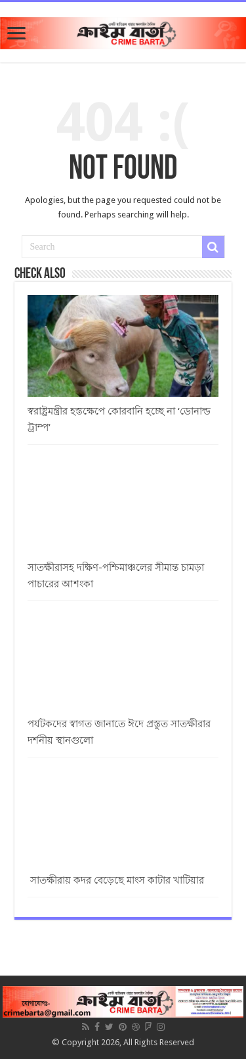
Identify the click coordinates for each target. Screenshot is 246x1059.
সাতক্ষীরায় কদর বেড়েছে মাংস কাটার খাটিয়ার (116, 880)
